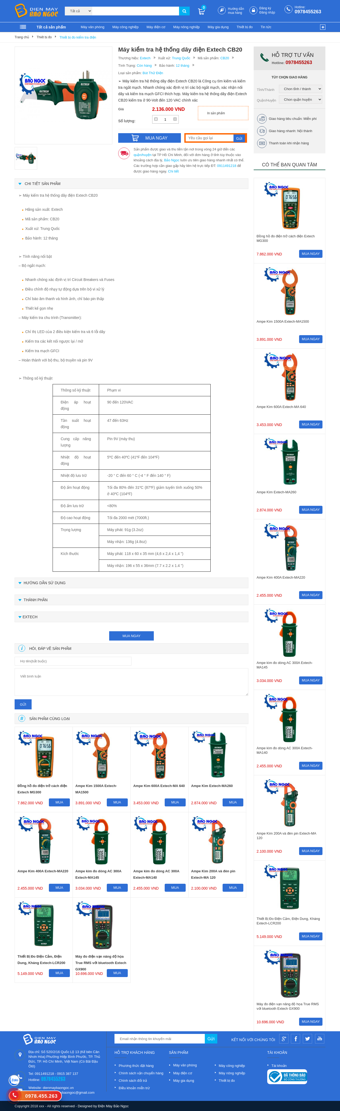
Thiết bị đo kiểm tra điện (78, 37)
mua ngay (131, 636)
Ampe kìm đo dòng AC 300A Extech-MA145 (98, 874)
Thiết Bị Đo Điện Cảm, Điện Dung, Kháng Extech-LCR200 (41, 959)
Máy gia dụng (218, 27)
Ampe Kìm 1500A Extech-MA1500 (96, 789)
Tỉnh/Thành (265, 90)
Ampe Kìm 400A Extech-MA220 (43, 871)
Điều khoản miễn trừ (134, 1088)
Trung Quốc (181, 58)
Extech (145, 58)
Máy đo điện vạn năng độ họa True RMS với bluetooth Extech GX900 (100, 960)
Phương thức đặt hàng (136, 1066)
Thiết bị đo (245, 27)
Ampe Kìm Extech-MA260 (212, 786)
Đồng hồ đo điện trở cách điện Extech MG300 (42, 789)
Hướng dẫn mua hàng (236, 11)
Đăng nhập (267, 12)
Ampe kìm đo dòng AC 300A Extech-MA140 (156, 874)
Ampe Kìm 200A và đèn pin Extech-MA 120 (213, 874)
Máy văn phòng (92, 27)
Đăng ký (265, 8)
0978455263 (308, 11)
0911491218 (226, 166)
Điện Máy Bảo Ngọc (113, 1106)
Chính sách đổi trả (133, 1081)
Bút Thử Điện (153, 73)
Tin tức (266, 27)
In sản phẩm (216, 113)
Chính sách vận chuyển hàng (141, 1073)
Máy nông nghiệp (186, 27)
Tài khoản (279, 1066)
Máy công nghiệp (125, 27)
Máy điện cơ (156, 27)
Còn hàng (144, 66)
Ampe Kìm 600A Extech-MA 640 (159, 786)
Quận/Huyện (266, 100)
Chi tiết (173, 171)
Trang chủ (22, 37)
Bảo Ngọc (172, 160)
